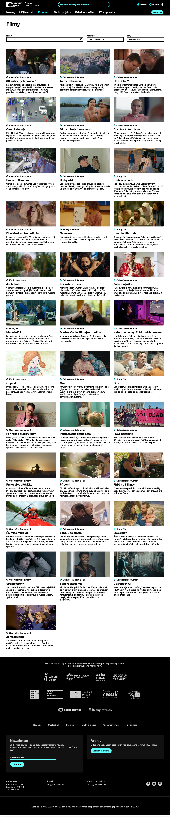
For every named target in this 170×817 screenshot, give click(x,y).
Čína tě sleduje (15, 129)
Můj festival (26, 12)
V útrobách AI (122, 583)
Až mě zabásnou (70, 81)
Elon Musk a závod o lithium (23, 233)
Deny (151, 810)
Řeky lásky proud (17, 532)
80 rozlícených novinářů (21, 81)
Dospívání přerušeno (127, 129)
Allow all (150, 800)
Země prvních (15, 636)
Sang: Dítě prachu (71, 532)
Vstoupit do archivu (101, 751)
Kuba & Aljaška (123, 284)
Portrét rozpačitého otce (75, 433)
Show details (35, 814)
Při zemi (65, 484)
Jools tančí (13, 284)
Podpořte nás (157, 12)
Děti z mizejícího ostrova (75, 129)
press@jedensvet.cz (96, 784)
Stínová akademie (71, 583)
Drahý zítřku (67, 180)
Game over (67, 233)
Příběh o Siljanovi (124, 484)
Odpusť (11, 383)
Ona (62, 383)
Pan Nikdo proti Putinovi (21, 433)
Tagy (145, 38)
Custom (151, 805)
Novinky (11, 12)
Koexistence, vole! (71, 284)
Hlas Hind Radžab (125, 233)
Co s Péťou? (121, 81)
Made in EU (13, 332)
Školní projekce (62, 12)
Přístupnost (106, 12)
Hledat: (44, 38)
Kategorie (105, 38)
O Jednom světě (84, 12)
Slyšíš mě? (120, 532)
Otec (117, 383)
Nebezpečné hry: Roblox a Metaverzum (138, 332)
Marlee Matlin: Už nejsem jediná (80, 332)
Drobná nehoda (123, 180)
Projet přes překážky (19, 484)
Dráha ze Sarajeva (17, 180)
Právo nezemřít (123, 433)
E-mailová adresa (17, 754)
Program (43, 12)
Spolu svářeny (15, 583)
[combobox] (84, 4)
